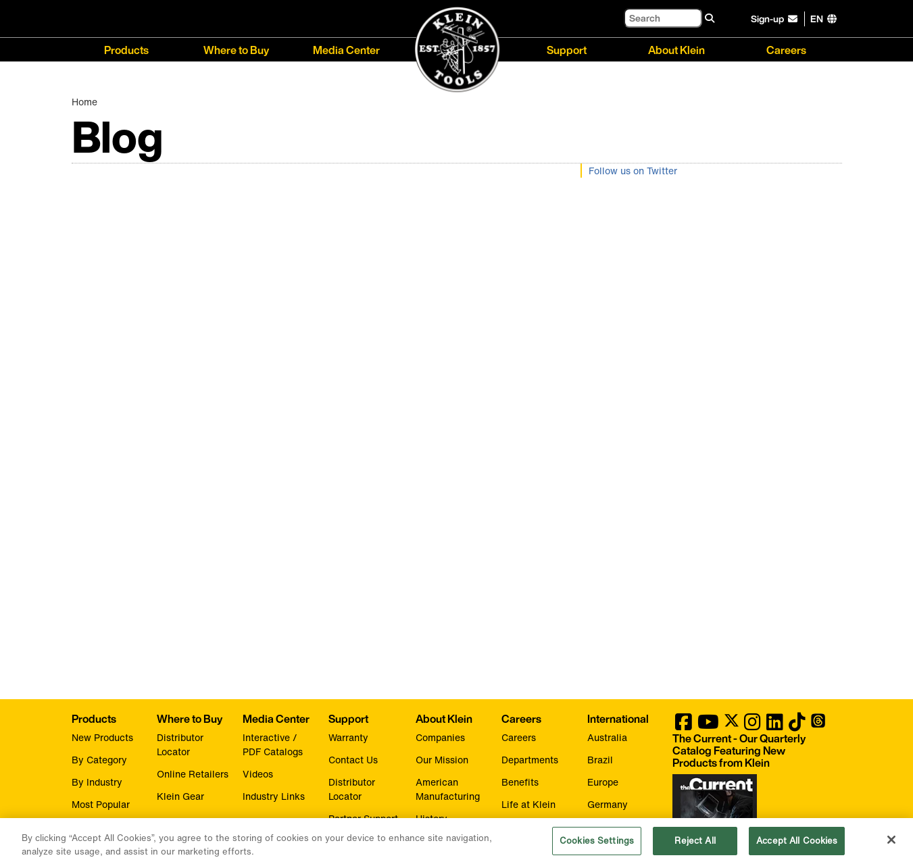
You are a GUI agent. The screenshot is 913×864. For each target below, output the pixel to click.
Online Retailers (192, 774)
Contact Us (353, 760)
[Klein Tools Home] (457, 50)
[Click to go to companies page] (816, 18)
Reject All (694, 845)
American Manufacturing (448, 789)
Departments (529, 760)
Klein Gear (180, 796)
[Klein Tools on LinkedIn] (774, 725)
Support (567, 49)
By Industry (97, 782)
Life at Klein (528, 804)
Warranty (348, 737)
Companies (440, 737)
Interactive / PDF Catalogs (273, 744)
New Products (102, 737)
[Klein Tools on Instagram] (752, 725)
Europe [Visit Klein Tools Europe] (602, 782)
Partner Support (363, 818)
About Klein (676, 49)
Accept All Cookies (796, 845)
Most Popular (101, 804)
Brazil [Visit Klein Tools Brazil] (600, 760)
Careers (786, 49)
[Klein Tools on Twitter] (731, 725)
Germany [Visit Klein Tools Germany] (607, 804)
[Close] (891, 844)
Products (126, 49)
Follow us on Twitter (633, 170)
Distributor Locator (180, 744)
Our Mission (442, 760)
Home (84, 102)
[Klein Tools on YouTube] (708, 725)
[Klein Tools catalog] (750, 750)
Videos (258, 774)
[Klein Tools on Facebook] (683, 725)
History (431, 818)
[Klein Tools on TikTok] (797, 725)
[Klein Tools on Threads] (818, 725)
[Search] (663, 18)
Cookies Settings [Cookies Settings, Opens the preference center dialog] (597, 845)
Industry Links (274, 796)
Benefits (520, 782)
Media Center (346, 49)
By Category (99, 760)
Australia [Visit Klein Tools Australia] (607, 737)
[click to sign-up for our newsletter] (776, 18)
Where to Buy (236, 49)
